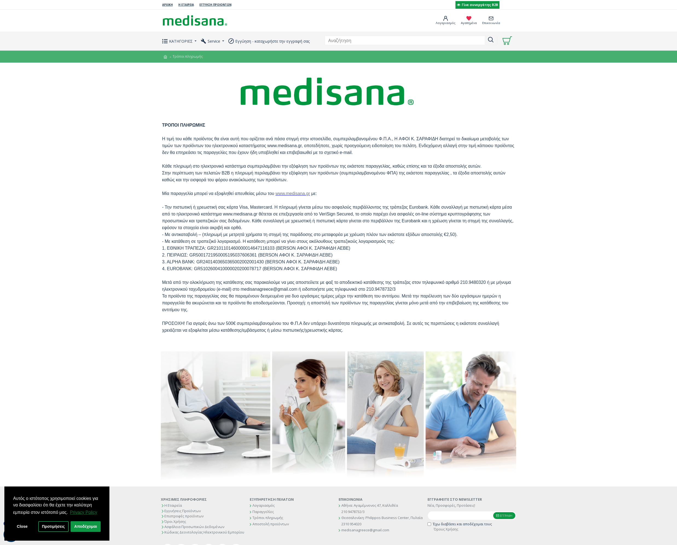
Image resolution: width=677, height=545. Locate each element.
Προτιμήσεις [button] (53, 526)
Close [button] (22, 526)
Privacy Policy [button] (83, 512)
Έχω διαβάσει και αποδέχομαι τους (460, 526)
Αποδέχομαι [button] (85, 526)
